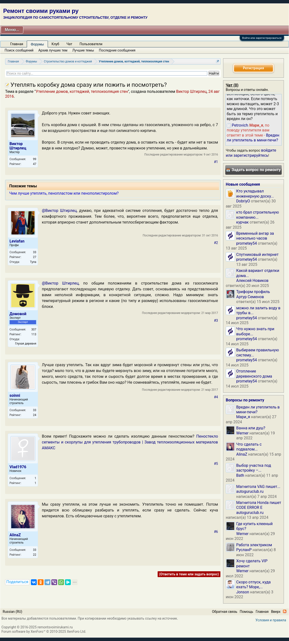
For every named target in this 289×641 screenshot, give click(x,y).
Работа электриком (254, 545)
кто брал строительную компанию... (257, 214)
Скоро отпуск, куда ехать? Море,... (253, 584)
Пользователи (91, 44)
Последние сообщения (117, 50)
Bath (240, 475)
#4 (216, 397)
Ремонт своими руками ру (41, 11)
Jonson (242, 592)
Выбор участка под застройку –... (253, 468)
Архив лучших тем (53, 50)
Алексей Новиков (252, 280)
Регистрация (253, 68)
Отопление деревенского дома (254, 373)
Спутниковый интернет (257, 254)
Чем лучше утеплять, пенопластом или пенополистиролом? (64, 193)
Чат (69, 44)
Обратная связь (224, 612)
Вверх (275, 612)
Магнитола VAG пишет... (258, 486)
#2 (216, 243)
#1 (216, 162)
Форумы (37, 44)
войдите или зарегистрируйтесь (251, 152)
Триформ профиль (253, 291)
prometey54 (246, 243)
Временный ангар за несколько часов (255, 236)
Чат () (232, 85)
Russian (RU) (12, 612)
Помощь (246, 612)
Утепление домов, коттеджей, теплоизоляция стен (82, 91)
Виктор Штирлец (191, 91)
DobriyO (243, 201)
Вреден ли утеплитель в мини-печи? (253, 137)
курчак (242, 222)
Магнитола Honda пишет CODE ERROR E (258, 505)
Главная (16, 44)
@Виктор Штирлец (59, 210)
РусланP (244, 549)
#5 (216, 464)
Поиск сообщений (19, 50)
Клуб (55, 44)
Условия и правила (270, 620)
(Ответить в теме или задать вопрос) (189, 574)
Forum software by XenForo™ (43, 631)
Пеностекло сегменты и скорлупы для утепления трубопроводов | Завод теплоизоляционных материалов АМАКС (130, 442)
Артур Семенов (250, 297)
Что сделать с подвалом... (249, 446)
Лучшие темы (83, 50)
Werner (242, 433)
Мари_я (243, 417)
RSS (284, 611)
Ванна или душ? (250, 428)
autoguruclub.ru (249, 491)
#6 (216, 532)
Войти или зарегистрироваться (261, 38)
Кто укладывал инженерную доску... (255, 193)
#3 (216, 320)
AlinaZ (241, 454)
